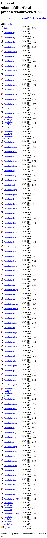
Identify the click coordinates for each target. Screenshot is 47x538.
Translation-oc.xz (10, 351)
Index (6, 28)
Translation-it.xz (10, 252)
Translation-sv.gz (10, 461)
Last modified (25, 18)
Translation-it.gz (10, 247)
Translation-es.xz (10, 152)
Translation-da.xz (10, 71)
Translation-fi (9, 156)
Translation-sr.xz (10, 451)
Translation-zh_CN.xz (8, 508)
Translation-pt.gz (10, 375)
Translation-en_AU (11, 114)
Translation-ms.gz (11, 290)
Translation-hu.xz (10, 223)
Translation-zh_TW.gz (8, 518)
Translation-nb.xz (10, 323)
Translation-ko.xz (10, 280)
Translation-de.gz (10, 80)
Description (41, 18)
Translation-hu (9, 213)
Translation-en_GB (11, 128)
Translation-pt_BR (11, 385)
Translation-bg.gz (10, 37)
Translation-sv (9, 456)
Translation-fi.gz (10, 161)
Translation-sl (9, 428)
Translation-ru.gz (10, 404)
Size (33, 18)
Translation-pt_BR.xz (8, 394)
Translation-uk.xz (10, 494)
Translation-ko (9, 271)
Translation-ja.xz (10, 266)
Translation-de (9, 75)
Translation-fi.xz (10, 166)
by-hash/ (7, 528)
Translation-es (9, 142)
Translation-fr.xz (10, 180)
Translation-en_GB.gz (8, 133)
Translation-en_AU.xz (8, 123)
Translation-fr (9, 171)
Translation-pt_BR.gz (8, 389)
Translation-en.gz (10, 104)
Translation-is (9, 228)
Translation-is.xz (10, 237)
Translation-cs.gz (10, 52)
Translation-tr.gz (10, 475)
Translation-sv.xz (10, 466)
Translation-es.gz (10, 147)
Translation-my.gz (11, 304)
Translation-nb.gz (10, 318)
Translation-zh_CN (11, 499)
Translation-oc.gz (10, 347)
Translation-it (9, 242)
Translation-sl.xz (10, 437)
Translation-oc (9, 342)
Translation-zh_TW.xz (8, 523)
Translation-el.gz (10, 95)
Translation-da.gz (10, 66)
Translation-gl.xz (10, 194)
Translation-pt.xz (10, 380)
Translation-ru (9, 399)
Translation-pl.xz (10, 366)
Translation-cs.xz (10, 56)
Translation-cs (9, 47)
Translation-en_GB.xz (8, 137)
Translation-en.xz (10, 109)
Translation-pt (9, 371)
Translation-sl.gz (10, 432)
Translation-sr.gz (10, 447)
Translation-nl (9, 328)
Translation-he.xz (10, 209)
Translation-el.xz (10, 99)
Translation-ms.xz (11, 294)
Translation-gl (9, 185)
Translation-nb (9, 313)
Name (11, 18)
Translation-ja (9, 256)
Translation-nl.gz (10, 332)
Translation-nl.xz (10, 337)
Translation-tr (9, 470)
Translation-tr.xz (10, 480)
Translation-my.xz (11, 309)
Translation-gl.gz (10, 190)
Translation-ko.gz (10, 275)
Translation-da (9, 61)
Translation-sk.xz (10, 423)
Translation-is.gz (10, 233)
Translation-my (10, 299)
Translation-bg (9, 33)
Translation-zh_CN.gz (8, 504)
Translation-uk (9, 485)
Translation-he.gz (10, 204)
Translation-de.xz (10, 85)
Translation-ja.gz (10, 261)
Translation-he (9, 199)
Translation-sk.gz (10, 418)
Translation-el (9, 90)
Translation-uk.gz (10, 490)
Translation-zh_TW (11, 513)
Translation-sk (9, 413)
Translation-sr (9, 442)
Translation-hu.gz (10, 218)
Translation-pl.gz (10, 361)
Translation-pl (9, 356)
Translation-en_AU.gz (8, 118)
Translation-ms (9, 285)
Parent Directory (10, 24)
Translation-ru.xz (10, 409)
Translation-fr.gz (10, 175)
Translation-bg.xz (10, 42)
